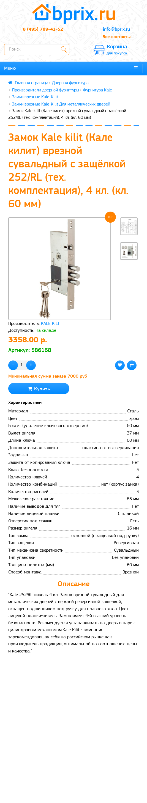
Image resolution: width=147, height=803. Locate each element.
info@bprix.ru (116, 29)
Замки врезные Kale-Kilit (35, 97)
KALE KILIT (51, 323)
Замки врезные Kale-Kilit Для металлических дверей (61, 104)
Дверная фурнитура (70, 83)
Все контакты (116, 37)
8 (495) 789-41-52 (43, 29)
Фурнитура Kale (97, 90)
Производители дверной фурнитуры (45, 90)
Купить (39, 388)
